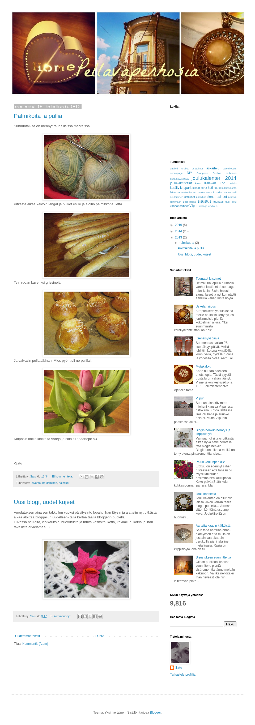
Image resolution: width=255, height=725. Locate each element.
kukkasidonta (229, 187)
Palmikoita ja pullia (38, 116)
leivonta (36, 482)
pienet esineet (217, 197)
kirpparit (186, 188)
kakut (198, 183)
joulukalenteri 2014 (214, 178)
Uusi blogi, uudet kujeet (44, 502)
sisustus (204, 201)
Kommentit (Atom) (35, 644)
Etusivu (100, 636)
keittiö (233, 183)
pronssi (232, 196)
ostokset (189, 196)
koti (210, 188)
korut (204, 187)
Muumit (210, 192)
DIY (189, 173)
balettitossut (229, 168)
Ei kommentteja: (62, 476)
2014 (179, 231)
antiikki (174, 168)
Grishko (217, 173)
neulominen (49, 482)
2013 (179, 237)
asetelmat (197, 168)
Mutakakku (203, 366)
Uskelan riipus (206, 306)
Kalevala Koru (215, 183)
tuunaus (218, 201)
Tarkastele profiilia (183, 674)
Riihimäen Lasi (179, 201)
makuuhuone (188, 192)
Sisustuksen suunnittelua (213, 557)
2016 (179, 225)
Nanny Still (229, 192)
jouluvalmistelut (181, 183)
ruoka (192, 201)
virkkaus (212, 205)
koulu (217, 187)
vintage (203, 205)
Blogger (155, 712)
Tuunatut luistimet (208, 278)
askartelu (212, 168)
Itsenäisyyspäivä (179, 178)
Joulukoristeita (206, 494)
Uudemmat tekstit (27, 636)
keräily (174, 188)
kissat (196, 187)
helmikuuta (187, 243)
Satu (178, 667)
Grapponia (203, 173)
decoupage (176, 173)
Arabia (185, 168)
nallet (219, 192)
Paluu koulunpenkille (210, 462)
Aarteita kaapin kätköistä (213, 525)
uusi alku (230, 201)
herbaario (231, 173)
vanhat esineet (179, 205)
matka (201, 192)
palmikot (64, 482)
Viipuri (193, 206)
